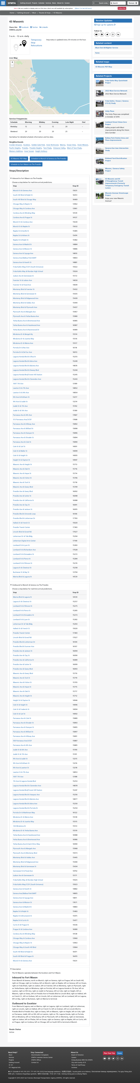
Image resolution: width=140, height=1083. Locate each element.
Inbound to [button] (27, 178)
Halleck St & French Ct (21, 523)
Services (11, 1057)
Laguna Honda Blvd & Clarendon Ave (27, 379)
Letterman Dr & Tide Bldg (22, 536)
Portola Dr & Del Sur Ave (22, 352)
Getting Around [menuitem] (25, 3)
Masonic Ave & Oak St (21, 469)
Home (12, 13)
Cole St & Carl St (19, 446)
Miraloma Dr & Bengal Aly (23, 334)
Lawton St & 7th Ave (21, 388)
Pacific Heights (14, 148)
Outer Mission (82, 145)
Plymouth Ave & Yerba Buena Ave (26, 316)
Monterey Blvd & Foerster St (23, 289)
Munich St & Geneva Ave (22, 191)
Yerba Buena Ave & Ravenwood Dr (26, 330)
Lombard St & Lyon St (21, 545)
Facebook (25, 27)
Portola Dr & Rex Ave (21, 348)
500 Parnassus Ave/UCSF (22, 741)
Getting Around (23, 13)
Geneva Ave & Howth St (22, 262)
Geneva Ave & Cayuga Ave (23, 253)
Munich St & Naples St (21, 226)
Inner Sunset (29, 151)
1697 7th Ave (18, 384)
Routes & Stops (45, 13)
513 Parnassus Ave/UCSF (22, 420)
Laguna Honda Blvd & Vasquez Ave (26, 795)
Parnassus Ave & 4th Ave (22, 415)
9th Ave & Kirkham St (21, 397)
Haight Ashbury (41, 151)
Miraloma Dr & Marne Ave (23, 343)
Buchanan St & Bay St (21, 572)
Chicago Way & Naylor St (22, 204)
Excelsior (26, 145)
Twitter (35, 27)
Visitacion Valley (59, 148)
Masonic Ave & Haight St (22, 464)
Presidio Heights (36, 148)
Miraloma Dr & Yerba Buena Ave (25, 831)
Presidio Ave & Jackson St (22, 509)
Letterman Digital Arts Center (24, 541)
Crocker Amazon (15, 145)
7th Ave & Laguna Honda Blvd (24, 781)
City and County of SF (78, 1062)
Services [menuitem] (48, 3)
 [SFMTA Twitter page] (107, 34)
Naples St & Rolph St (20, 240)
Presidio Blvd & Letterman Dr (24, 518)
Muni (34, 13)
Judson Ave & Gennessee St (23, 276)
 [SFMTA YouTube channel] (96, 34)
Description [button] (16, 969)
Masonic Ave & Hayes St (22, 473)
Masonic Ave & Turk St (21, 482)
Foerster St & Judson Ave (22, 280)
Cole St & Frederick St (21, 709)
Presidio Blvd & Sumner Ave (23, 646)
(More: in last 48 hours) (83, 8)
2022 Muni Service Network (116, 91)
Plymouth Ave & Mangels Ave (24, 312)
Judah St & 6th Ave (20, 750)
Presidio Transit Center (21, 527)
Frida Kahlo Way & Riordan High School (28, 271)
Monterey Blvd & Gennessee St (24, 294)
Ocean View (71, 145)
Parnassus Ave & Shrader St (23, 438)
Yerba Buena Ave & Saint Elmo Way (26, 844)
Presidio (25, 148)
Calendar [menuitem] (41, 3)
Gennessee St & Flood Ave (23, 871)
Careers (73, 1057)
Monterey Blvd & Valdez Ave (24, 303)
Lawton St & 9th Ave (21, 393)
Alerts (16, 8)
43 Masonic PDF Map (19, 159)
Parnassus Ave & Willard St (23, 429)
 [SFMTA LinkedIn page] (118, 34)
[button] (132, 3)
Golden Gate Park (38, 145)
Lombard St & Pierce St (22, 559)
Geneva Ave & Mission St (22, 249)
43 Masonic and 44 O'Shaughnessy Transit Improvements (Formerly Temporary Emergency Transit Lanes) (117, 183)
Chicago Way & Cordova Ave (24, 209)
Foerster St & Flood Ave (22, 285)
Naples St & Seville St (21, 231)
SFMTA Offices (36, 1060)
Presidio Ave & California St (23, 500)
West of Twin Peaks (74, 148)
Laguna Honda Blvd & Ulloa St (24, 357)
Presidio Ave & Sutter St (22, 496)
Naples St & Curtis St (21, 920)
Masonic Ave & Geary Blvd (23, 487)
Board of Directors (77, 1055)
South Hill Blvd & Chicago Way (24, 200)
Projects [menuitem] (34, 3)
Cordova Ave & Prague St (22, 217)
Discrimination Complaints (39, 1055)
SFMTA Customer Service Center (42, 1057)
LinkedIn (45, 27)
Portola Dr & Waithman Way (24, 813)
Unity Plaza (109, 111)
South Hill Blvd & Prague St (23, 956)
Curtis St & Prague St (21, 925)
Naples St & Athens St (21, 235)
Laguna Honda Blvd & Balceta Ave (26, 366)
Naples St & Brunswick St (22, 916)
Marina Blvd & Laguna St (22, 577)
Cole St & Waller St (20, 451)
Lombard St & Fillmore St (22, 563)
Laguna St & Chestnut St (22, 568)
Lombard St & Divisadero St (23, 554)
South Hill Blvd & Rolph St (23, 195)
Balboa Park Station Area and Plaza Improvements (116, 139)
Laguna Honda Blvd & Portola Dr (25, 808)
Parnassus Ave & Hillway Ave (24, 424)
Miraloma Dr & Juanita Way (23, 339)
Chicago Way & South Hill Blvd (24, 947)
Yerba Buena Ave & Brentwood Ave (26, 321)
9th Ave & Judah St (20, 402)
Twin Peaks (47, 148)
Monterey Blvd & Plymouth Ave (25, 307)
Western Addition (16, 151)
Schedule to (48, 159)
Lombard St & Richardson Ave (24, 550)
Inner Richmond (52, 145)
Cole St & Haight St (20, 455)
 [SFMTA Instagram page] (113, 34)
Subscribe (122, 8)
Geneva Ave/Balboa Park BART (24, 258)
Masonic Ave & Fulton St (22, 478)
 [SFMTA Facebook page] (102, 34)
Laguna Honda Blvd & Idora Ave (25, 361)
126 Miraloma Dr (19, 826)
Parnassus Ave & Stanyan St (23, 433)
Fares (97, 53)
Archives (74, 1067)
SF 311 (11, 1065)
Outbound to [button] (30, 585)
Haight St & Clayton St (21, 460)
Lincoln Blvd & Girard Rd (22, 532)
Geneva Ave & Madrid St (22, 244)
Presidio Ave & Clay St (21, 505)
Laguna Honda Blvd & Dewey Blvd (26, 370)
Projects (11, 1060)
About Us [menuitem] (60, 3)
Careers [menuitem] (67, 3)
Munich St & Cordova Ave (22, 222)
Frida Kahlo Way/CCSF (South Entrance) (28, 267)
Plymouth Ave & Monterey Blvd (25, 853)
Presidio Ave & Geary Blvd (23, 491)
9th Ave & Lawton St (21, 768)
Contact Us (34, 1062)
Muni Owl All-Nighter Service (106, 48)
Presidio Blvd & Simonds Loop (24, 514)
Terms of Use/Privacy (78, 1065)
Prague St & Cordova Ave (22, 929)
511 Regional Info (14, 1067)
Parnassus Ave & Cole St (22, 442)
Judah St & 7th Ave (20, 406)
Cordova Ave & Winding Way (24, 213)
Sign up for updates (105, 25)
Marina (62, 145)
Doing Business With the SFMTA (82, 1060)
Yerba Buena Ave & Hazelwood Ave (26, 325)
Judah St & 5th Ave (20, 411)
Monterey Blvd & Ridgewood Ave (25, 298)
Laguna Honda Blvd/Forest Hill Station (27, 375)
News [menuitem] (54, 3)
